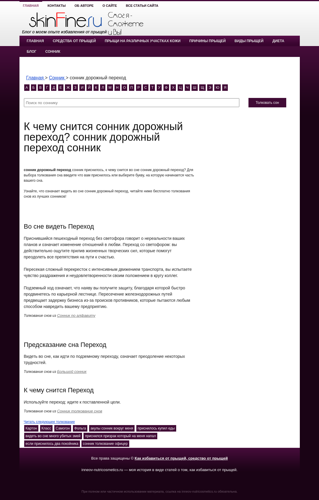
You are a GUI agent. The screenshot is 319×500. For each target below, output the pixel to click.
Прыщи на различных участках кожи (143, 41)
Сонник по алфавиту (76, 315)
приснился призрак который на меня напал (120, 436)
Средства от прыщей (74, 41)
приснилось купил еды (156, 428)
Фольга (80, 428)
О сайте (109, 5)
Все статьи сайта (142, 5)
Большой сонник (71, 371)
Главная (31, 5)
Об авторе (84, 5)
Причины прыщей (207, 41)
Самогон (63, 428)
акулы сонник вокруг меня (112, 428)
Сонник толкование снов (79, 411)
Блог (32, 52)
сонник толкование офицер (105, 444)
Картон (31, 428)
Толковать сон (267, 103)
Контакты (57, 5)
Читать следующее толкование (49, 422)
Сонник (52, 52)
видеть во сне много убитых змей (53, 436)
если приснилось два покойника (52, 444)
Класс (46, 428)
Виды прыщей (249, 41)
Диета (278, 41)
